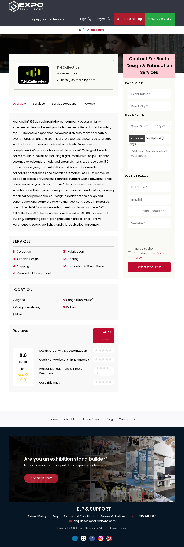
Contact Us (127, 419)
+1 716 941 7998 (144, 516)
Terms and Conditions (79, 516)
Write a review (106, 335)
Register (104, 19)
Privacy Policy (118, 527)
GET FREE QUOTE (129, 19)
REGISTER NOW (41, 478)
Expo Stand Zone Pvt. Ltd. (93, 527)
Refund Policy (37, 516)
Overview (19, 104)
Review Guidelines (113, 516)
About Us (70, 419)
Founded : (68, 73)
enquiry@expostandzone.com (48, 19)
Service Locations (64, 104)
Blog (110, 419)
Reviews (89, 104)
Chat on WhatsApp (160, 19)
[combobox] (133, 211)
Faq (55, 516)
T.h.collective (94, 30)
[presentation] (155, 237)
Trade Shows (92, 419)
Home (53, 419)
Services (39, 104)
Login (85, 19)
